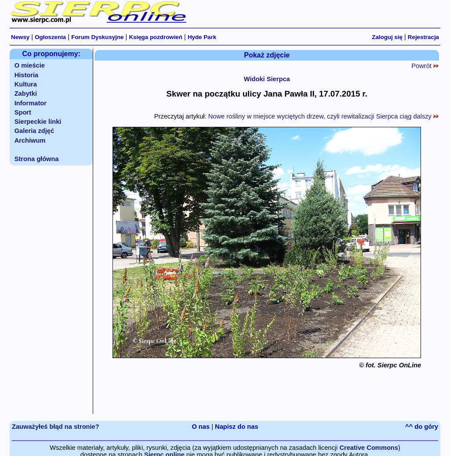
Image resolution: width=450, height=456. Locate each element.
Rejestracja (423, 37)
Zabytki (26, 93)
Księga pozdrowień (155, 37)
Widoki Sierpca (267, 79)
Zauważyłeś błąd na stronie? (55, 426)
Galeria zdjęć (34, 130)
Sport (23, 112)
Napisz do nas (236, 426)
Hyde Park (202, 37)
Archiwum (30, 140)
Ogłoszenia (50, 37)
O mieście (30, 65)
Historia (27, 75)
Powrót (425, 65)
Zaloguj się (387, 37)
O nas (201, 426)
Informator (31, 103)
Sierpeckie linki (38, 121)
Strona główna (37, 158)
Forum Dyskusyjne (97, 37)
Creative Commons (368, 447)
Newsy (20, 37)
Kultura (26, 84)
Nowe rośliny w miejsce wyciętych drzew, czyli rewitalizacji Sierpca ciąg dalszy (323, 116)
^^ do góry (421, 426)
